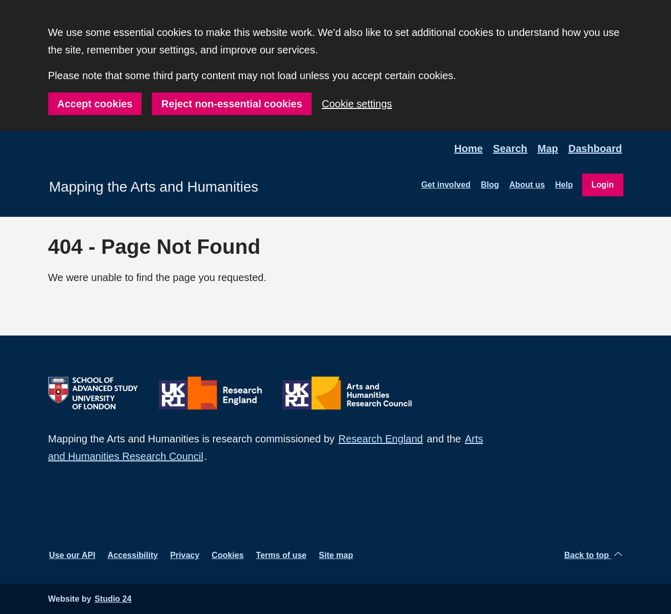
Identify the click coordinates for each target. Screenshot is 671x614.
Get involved (445, 184)
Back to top (593, 555)
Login (602, 184)
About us (527, 184)
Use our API (72, 555)
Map (548, 148)
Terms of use (281, 555)
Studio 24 (112, 598)
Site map (336, 555)
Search (510, 148)
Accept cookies (95, 103)
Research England (380, 438)
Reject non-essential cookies (231, 103)
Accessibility (133, 555)
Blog (490, 184)
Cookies (227, 555)
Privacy (184, 555)
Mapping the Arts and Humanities (154, 187)
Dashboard (595, 148)
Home (468, 148)
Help (564, 184)
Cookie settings (357, 103)
